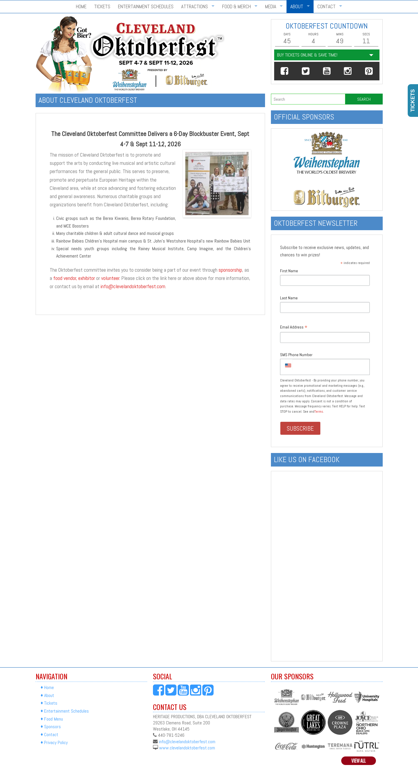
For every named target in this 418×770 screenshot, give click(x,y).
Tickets (102, 7)
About (296, 7)
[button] (284, 71)
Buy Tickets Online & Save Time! (307, 55)
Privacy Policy (56, 742)
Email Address (293, 327)
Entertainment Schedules (146, 7)
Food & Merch (236, 7)
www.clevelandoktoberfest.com (187, 747)
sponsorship (230, 270)
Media (270, 7)
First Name (289, 270)
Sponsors (52, 727)
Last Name (289, 298)
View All (359, 761)
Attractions (194, 7)
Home (81, 7)
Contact (326, 7)
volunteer (110, 278)
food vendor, (65, 278)
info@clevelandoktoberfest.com (133, 286)
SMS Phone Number (296, 354)
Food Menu (53, 719)
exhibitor (86, 278)
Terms (318, 411)
